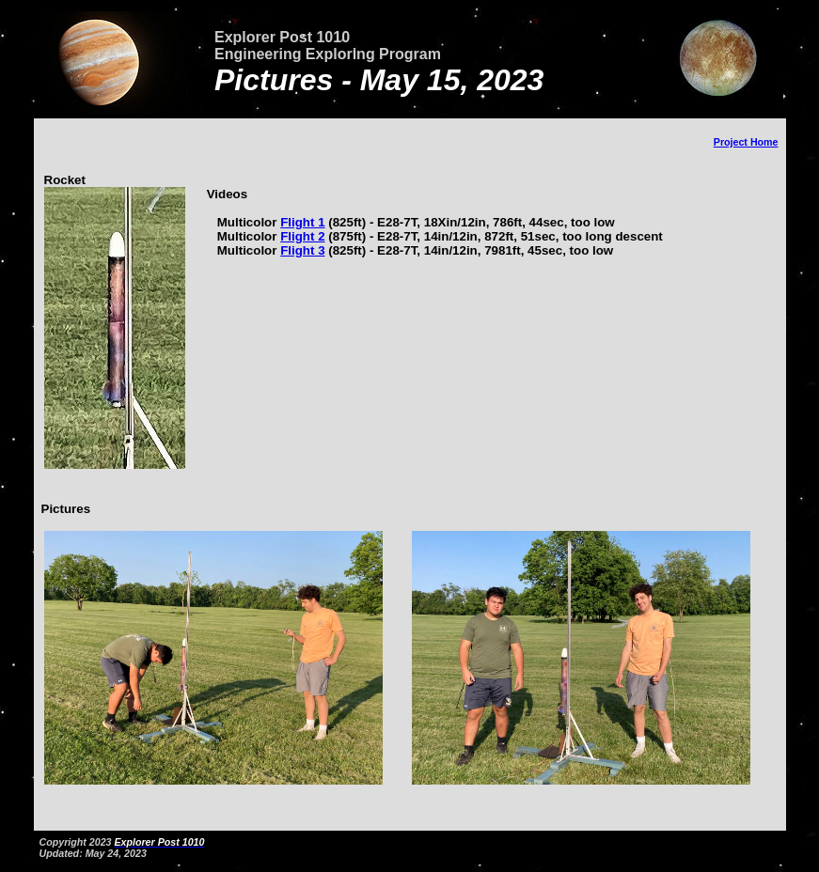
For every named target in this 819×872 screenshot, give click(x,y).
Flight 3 (302, 250)
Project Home (746, 142)
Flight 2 (302, 236)
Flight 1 (302, 222)
